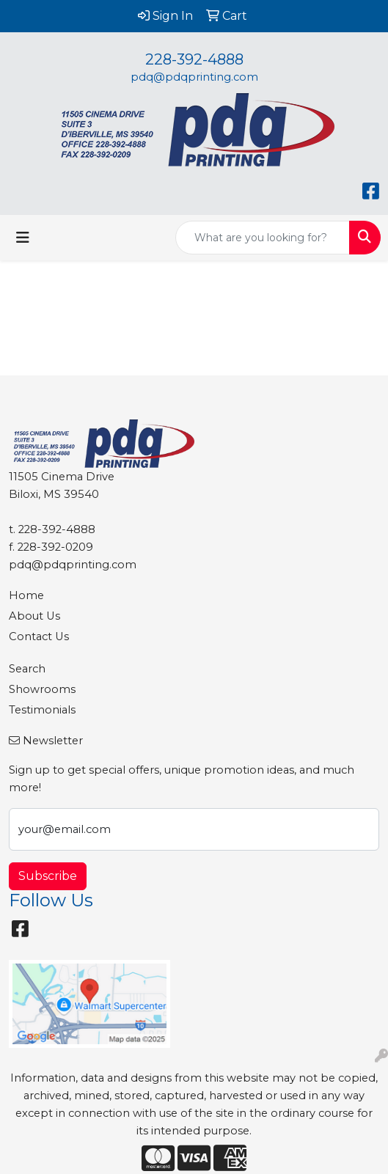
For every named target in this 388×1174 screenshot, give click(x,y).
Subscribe (47, 876)
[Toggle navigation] (22, 237)
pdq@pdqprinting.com (194, 77)
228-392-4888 (194, 59)
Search (27, 668)
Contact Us (39, 636)
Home (26, 595)
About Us (34, 616)
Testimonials (42, 709)
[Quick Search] (262, 237)
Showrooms (42, 689)
